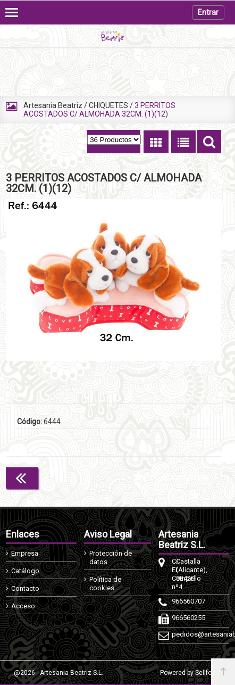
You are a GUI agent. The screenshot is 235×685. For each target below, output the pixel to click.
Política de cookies (105, 583)
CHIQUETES (108, 105)
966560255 (174, 618)
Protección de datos (110, 557)
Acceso (23, 606)
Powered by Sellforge (190, 672)
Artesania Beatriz (52, 105)
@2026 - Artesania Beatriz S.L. (58, 672)
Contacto (25, 588)
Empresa (24, 553)
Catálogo (25, 571)
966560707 (174, 601)
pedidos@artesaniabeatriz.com (174, 634)
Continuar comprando (174, 477)
